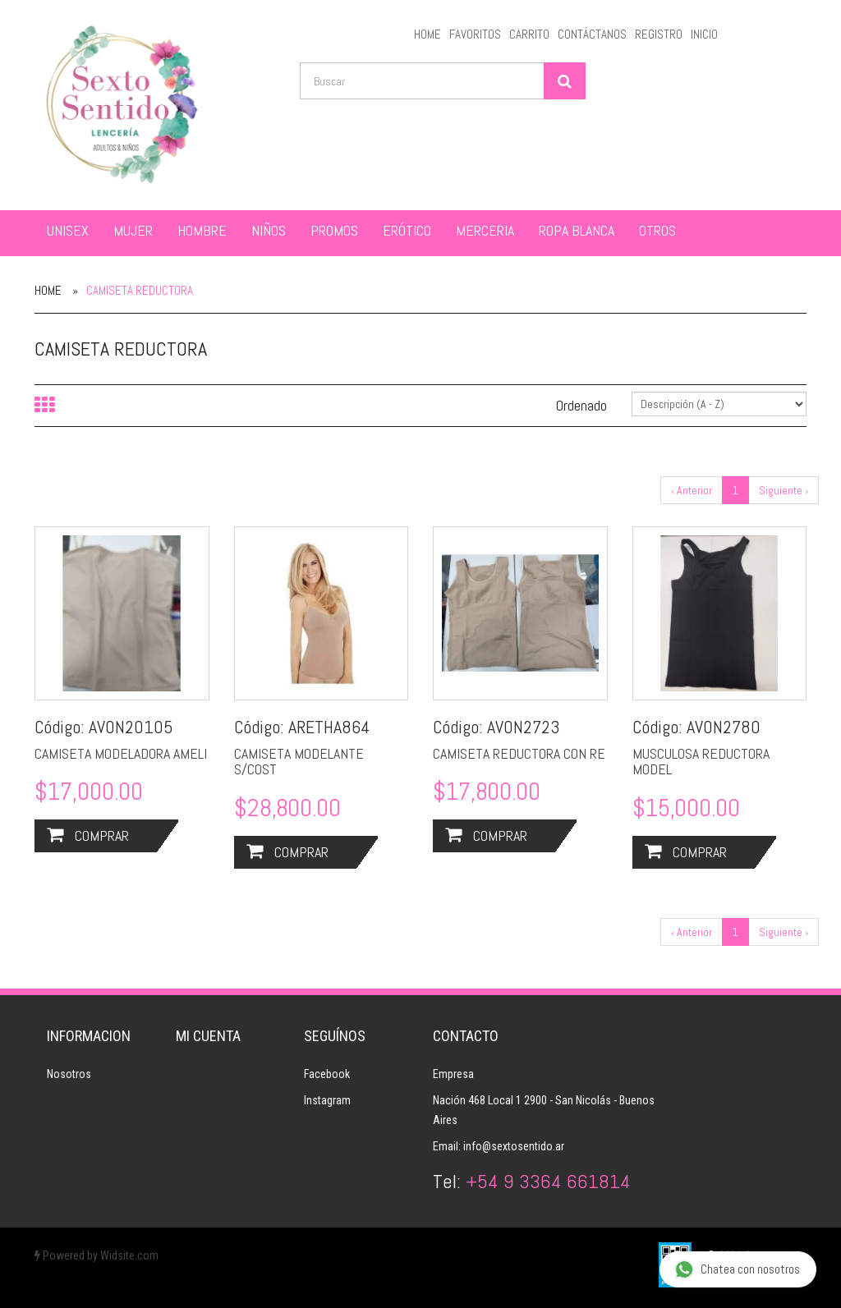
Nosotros (69, 1074)
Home (48, 290)
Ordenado (581, 405)
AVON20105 (131, 726)
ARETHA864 (329, 726)
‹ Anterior (691, 490)
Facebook (327, 1074)
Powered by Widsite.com (96, 1255)
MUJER (133, 230)
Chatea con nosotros (737, 1270)
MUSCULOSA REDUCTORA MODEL (701, 761)
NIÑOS (268, 230)
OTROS (657, 230)
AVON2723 (523, 726)
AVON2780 (724, 726)
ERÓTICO (407, 230)
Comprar (88, 835)
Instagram (327, 1100)
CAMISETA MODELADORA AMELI (120, 753)
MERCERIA (485, 230)
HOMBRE (202, 230)
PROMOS (334, 230)
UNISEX (68, 230)
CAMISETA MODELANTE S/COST (299, 761)
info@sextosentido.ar (513, 1146)
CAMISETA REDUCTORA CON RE (519, 753)
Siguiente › (783, 490)
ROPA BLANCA (576, 230)
